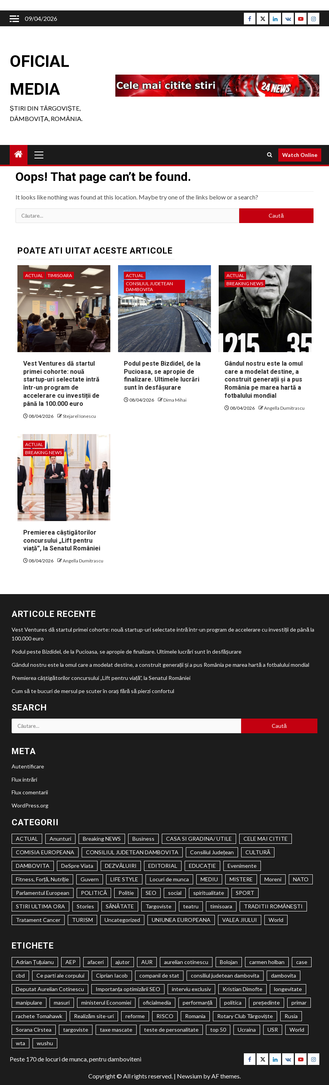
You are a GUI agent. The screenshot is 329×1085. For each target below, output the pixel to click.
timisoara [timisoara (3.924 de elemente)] (221, 906)
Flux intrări (24, 779)
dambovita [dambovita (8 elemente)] (283, 975)
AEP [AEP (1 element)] (70, 962)
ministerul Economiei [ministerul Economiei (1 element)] (106, 1002)
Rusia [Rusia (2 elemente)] (291, 1016)
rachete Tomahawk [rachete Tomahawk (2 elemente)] (39, 1016)
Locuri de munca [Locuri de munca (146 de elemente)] (169, 879)
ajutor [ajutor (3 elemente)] (122, 962)
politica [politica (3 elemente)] (233, 1002)
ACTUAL (34, 275)
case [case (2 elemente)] (301, 962)
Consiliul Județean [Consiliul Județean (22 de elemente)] (212, 852)
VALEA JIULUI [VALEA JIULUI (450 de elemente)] (239, 919)
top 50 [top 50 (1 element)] (218, 1029)
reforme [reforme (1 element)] (135, 1016)
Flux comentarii (30, 792)
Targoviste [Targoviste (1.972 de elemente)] (158, 906)
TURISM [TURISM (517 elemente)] (82, 919)
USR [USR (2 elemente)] (272, 1029)
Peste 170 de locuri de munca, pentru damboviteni (75, 1059)
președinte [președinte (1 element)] (266, 1002)
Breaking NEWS (244, 283)
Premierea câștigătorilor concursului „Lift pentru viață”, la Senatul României (61, 540)
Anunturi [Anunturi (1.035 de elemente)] (60, 838)
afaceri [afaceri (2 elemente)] (95, 962)
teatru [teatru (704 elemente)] (191, 906)
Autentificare (28, 766)
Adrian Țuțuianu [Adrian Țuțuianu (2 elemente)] (35, 962)
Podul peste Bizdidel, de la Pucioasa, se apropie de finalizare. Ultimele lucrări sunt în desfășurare (162, 375)
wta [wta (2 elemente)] (20, 1043)
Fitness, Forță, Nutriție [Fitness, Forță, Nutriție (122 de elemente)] (42, 879)
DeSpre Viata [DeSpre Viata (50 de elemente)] (77, 865)
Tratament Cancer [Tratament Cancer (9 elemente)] (38, 919)
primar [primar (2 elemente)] (299, 1002)
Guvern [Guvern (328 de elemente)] (90, 879)
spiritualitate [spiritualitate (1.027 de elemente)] (208, 892)
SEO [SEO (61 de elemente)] (151, 892)
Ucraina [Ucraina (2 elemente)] (247, 1029)
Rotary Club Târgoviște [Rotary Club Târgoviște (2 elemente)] (245, 1016)
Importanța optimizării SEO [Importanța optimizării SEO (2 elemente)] (128, 989)
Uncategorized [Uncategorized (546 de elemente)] (122, 919)
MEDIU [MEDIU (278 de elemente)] (209, 879)
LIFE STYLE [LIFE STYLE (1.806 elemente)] (124, 879)
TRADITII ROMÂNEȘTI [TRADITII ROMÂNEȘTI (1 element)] (273, 906)
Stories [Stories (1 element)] (85, 906)
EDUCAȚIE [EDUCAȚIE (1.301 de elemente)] (202, 865)
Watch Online (299, 155)
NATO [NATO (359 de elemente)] (300, 879)
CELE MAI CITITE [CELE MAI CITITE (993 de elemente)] (265, 838)
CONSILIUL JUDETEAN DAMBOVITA (149, 286)
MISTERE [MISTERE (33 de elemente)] (241, 879)
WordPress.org (30, 805)
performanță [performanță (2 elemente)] (197, 1002)
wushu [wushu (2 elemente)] (45, 1043)
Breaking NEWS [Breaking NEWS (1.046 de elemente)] (102, 838)
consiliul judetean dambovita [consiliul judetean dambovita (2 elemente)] (225, 975)
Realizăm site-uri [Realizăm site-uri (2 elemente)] (94, 1016)
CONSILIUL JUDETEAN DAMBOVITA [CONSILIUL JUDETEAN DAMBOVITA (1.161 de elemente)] (132, 852)
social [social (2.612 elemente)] (175, 892)
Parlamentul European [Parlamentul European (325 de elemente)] (42, 892)
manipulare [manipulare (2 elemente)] (29, 1002)
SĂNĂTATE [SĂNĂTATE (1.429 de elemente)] (120, 906)
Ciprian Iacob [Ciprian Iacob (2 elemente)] (112, 975)
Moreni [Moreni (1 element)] (272, 879)
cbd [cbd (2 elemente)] (20, 975)
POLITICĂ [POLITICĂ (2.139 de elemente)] (94, 892)
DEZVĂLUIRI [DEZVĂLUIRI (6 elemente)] (121, 865)
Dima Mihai (175, 400)
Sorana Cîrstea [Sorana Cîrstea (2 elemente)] (33, 1029)
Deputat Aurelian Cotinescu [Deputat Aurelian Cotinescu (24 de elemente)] (50, 989)
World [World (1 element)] (276, 919)
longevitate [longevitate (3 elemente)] (288, 989)
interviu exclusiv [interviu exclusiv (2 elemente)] (191, 989)
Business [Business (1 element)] (143, 838)
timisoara (60, 275)
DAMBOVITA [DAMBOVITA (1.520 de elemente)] (33, 865)
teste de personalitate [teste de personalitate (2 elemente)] (171, 1029)
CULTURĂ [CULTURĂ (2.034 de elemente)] (257, 852)
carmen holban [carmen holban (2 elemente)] (266, 962)
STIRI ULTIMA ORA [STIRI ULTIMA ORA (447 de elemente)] (40, 906)
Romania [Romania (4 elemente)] (195, 1016)
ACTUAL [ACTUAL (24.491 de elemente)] (27, 838)
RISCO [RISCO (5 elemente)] (164, 1016)
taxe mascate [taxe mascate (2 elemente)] (116, 1029)
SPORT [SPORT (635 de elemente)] (245, 892)
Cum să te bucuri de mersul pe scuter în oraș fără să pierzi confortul (93, 691)
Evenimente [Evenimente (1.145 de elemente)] (242, 865)
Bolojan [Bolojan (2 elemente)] (229, 962)
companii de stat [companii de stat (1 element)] (159, 975)
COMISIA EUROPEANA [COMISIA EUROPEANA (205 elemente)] (45, 852)
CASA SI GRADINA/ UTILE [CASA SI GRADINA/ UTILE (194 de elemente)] (199, 838)
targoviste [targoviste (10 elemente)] (75, 1029)
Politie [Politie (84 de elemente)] (126, 892)
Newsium (189, 1076)
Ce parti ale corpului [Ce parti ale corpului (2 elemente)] (60, 975)
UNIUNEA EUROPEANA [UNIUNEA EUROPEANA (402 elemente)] (181, 919)
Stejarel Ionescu (79, 416)
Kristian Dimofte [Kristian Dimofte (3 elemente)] (242, 989)
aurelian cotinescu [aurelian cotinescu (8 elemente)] (186, 962)
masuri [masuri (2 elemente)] (62, 1002)
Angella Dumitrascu (284, 408)
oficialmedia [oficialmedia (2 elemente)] (157, 1002)
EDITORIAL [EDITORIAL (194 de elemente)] (162, 865)
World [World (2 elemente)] (297, 1029)
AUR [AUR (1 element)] (147, 962)
